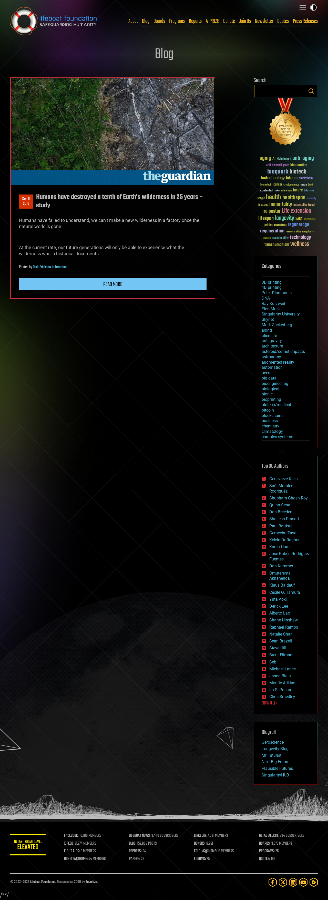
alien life (269, 335)
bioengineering (275, 383)
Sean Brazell (280, 641)
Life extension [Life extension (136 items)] (296, 211)
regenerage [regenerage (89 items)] (298, 225)
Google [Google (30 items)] (261, 198)
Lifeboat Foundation (42, 882)
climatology (272, 431)
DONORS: (200, 843)
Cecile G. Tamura (284, 592)
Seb (272, 662)
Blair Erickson (42, 267)
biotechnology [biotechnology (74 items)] (273, 178)
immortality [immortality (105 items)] (280, 204)
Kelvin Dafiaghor (284, 539)
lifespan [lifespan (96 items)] (266, 218)
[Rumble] (314, 882)
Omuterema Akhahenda (280, 576)
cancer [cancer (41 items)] (277, 185)
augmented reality (278, 362)
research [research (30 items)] (290, 231)
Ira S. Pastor (280, 689)
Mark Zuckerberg (277, 324)
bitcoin (268, 410)
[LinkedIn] (293, 882)
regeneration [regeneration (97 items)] (272, 231)
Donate (229, 21)
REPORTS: (135, 851)
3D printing (272, 282)
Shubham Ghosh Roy (288, 498)
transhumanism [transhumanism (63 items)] (276, 244)
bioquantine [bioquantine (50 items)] (298, 165)
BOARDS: (265, 843)
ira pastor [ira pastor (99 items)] (271, 211)
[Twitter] (283, 882)
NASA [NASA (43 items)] (298, 219)
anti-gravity (272, 340)
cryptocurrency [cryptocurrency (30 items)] (291, 185)
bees (266, 372)
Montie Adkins (282, 682)
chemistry (270, 426)
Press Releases (305, 21)
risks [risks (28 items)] (298, 231)
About (133, 21)
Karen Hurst (280, 546)
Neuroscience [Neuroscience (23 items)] (309, 219)
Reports (195, 21)
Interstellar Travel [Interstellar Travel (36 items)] (304, 205)
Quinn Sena (279, 505)
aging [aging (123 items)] (265, 158)
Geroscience (273, 742)
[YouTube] (303, 882)
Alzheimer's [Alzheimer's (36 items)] (284, 159)
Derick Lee (278, 606)
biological (270, 388)
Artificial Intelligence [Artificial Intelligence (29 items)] (277, 165)
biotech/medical (276, 404)
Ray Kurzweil (273, 303)
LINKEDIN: (200, 835)
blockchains (272, 415)
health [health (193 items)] (273, 197)
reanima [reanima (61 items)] (280, 224)
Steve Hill (277, 648)
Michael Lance (282, 669)
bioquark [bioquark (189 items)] (277, 172)
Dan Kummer (281, 566)
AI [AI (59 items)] (273, 159)
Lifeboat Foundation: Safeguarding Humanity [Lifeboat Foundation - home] (53, 21)
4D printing (272, 287)
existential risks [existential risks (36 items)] (270, 191)
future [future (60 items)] (298, 190)
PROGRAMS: (267, 851)
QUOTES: (264, 859)
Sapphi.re (91, 882)
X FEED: (69, 843)
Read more (112, 284)
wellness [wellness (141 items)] (299, 244)
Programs (177, 21)
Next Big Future (275, 761)
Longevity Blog (275, 748)
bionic (267, 394)
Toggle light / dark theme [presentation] (313, 7)
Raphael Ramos (283, 627)
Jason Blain (280, 675)
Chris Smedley (282, 696)
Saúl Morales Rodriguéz (281, 488)
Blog (145, 21)
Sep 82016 (26, 201)
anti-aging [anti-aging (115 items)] (303, 158)
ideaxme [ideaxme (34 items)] (263, 205)
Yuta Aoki (278, 599)
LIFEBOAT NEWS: (140, 835)
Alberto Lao (279, 613)
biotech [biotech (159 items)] (298, 171)
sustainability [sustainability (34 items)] (280, 238)
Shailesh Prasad (284, 518)
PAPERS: (135, 859)
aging (267, 330)
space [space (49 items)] (267, 238)
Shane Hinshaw (283, 620)
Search (311, 91)
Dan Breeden (280, 511)
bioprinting (271, 399)
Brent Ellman (280, 654)
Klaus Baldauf (282, 585)
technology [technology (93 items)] (300, 238)
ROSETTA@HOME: (76, 859)
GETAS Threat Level (28, 845)
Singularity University (281, 314)
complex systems (277, 436)
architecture (272, 346)
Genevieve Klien (283, 478)
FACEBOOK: (72, 835)
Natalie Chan (281, 634)
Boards (159, 21)
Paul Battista (281, 526)
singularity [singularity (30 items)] (308, 231)
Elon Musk (271, 308)
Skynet (268, 319)
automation (272, 367)
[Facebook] (273, 882)
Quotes (283, 21)
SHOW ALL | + (269, 703)
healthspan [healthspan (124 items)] (293, 198)
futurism (61, 267)
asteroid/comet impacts (283, 351)
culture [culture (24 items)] (304, 184)
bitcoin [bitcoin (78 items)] (292, 178)
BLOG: (133, 843)
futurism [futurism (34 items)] (309, 191)
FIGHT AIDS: (72, 851)
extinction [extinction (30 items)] (286, 190)
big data (269, 378)
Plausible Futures (277, 768)
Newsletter (264, 21)
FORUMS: (200, 859)
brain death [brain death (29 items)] (266, 185)
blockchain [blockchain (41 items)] (306, 179)
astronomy (271, 356)
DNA (266, 298)
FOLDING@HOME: (205, 851)
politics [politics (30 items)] (268, 225)
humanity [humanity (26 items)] (311, 198)
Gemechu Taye (282, 532)
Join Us (245, 21)
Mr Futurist (271, 755)
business (270, 420)
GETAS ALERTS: (269, 835)
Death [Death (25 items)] (310, 184)
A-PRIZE (212, 21)
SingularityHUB (275, 775)
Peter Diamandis (277, 292)
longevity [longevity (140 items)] (284, 218)
